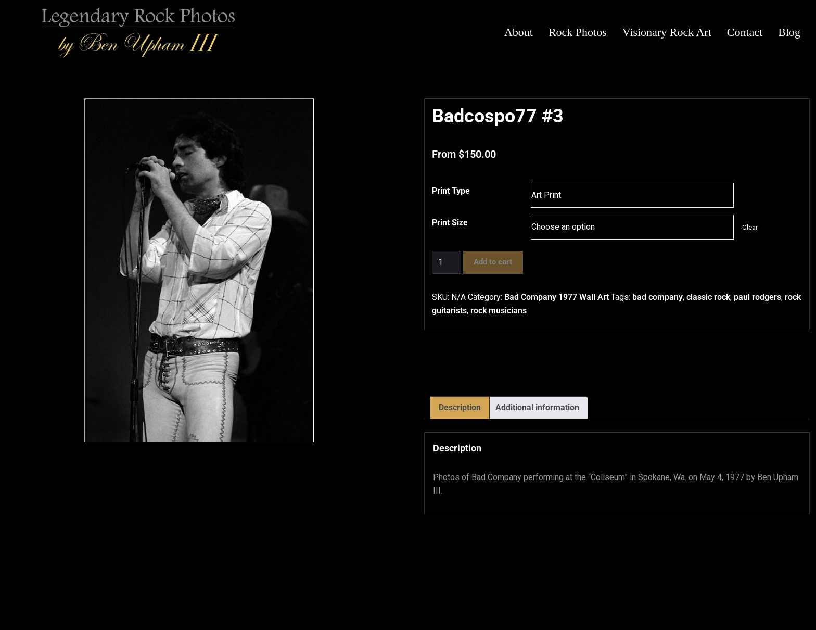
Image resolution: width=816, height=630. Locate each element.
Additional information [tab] (537, 407)
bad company (657, 297)
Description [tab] (460, 407)
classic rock (708, 297)
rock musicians (498, 311)
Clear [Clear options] (750, 227)
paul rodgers (757, 297)
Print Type (451, 191)
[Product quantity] (446, 262)
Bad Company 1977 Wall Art (556, 297)
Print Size (450, 223)
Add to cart (493, 262)
